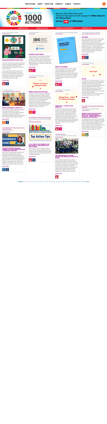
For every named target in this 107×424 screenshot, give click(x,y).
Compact (59, 4)
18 (59, 182)
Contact (76, 4)
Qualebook (85, 37)
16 (54, 182)
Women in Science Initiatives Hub (38, 39)
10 (40, 182)
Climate (68, 4)
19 (61, 182)
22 (68, 182)
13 (47, 182)
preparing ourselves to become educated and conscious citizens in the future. (66, 157)
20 (63, 182)
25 (75, 182)
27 (80, 182)
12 (44, 182)
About (40, 4)
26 (77, 182)
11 (42, 182)
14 (49, 182)
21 (66, 182)
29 (84, 182)
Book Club (49, 4)
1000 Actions (30, 4)
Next (87, 182)
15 (52, 182)
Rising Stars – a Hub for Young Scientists (64, 107)
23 (70, 182)
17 (56, 182)
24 (73, 182)
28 (82, 182)
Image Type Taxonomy (61, 67)
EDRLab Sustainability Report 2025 (12, 59)
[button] (104, 3)
